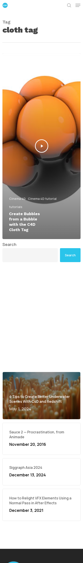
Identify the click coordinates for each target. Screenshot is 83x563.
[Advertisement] (41, 316)
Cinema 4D (17, 199)
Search (9, 244)
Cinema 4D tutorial (42, 199)
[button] (77, 5)
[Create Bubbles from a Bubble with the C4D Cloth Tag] (41, 146)
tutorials (15, 207)
